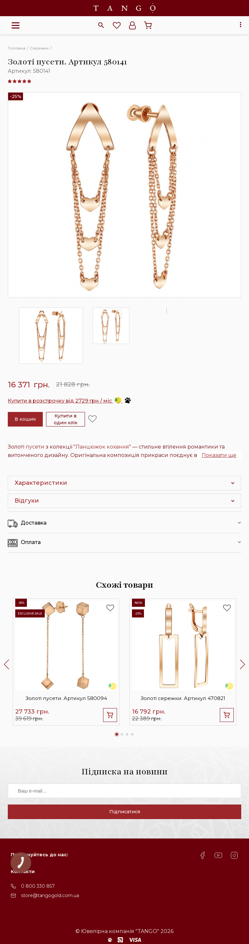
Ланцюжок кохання (102, 447)
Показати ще (219, 455)
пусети (35, 447)
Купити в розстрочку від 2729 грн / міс (69, 401)
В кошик (25, 419)
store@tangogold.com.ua (50, 899)
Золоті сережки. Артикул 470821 (183, 697)
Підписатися (124, 815)
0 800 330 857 (38, 890)
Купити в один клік (65, 419)
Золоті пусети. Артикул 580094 (66, 697)
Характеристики (41, 482)
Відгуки (27, 500)
